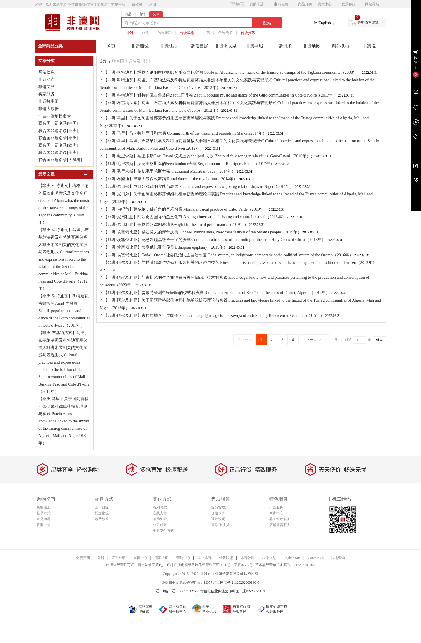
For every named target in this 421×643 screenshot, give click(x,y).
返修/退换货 (220, 525)
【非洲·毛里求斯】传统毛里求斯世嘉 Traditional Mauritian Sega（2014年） (169, 171)
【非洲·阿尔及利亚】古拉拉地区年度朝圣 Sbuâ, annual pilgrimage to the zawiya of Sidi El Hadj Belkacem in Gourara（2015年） (213, 315)
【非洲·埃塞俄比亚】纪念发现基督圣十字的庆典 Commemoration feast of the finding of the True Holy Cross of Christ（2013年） (214, 240)
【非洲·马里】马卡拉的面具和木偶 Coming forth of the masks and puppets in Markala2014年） (185, 133)
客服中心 (44, 525)
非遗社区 (248, 558)
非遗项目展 (197, 46)
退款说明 (218, 519)
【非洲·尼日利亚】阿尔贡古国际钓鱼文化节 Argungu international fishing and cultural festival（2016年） (194, 217)
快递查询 (338, 558)
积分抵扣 (340, 46)
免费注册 (44, 507)
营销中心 (183, 558)
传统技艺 (248, 33)
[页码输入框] (359, 340)
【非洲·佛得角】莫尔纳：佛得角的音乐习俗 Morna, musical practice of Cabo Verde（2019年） (185, 209)
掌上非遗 (205, 558)
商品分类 (305, 4)
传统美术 (225, 33)
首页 (111, 46)
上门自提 (102, 507)
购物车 (415, 62)
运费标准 (102, 519)
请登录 (137, 4)
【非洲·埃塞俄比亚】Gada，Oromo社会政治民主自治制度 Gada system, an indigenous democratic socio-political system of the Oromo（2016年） (228, 255)
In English (322, 23)
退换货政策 (220, 507)
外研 (129, 33)
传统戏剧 (187, 33)
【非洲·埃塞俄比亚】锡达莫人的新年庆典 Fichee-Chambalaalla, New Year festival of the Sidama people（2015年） (202, 232)
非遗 (145, 33)
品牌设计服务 (279, 519)
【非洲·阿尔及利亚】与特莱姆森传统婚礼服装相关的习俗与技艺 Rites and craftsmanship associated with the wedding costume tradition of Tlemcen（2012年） (240, 262)
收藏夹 (282, 4)
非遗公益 (269, 558)
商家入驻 (162, 558)
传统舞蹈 (165, 33)
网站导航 (374, 4)
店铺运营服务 (279, 525)
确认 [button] (379, 340)
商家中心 (276, 513)
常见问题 (44, 519)
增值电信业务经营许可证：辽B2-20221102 (232, 591)
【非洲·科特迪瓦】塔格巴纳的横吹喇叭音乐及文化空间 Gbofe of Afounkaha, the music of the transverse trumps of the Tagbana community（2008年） (232, 72)
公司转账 (160, 525)
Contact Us (316, 558)
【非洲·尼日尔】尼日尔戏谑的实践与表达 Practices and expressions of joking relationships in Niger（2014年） (198, 186)
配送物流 (102, 513)
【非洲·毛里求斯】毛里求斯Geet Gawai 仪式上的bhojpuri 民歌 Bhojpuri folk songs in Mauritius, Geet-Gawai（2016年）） (209, 156)
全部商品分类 (50, 46)
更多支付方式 (163, 531)
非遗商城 (140, 46)
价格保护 (218, 513)
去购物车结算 (368, 22)
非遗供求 (283, 46)
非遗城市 (168, 46)
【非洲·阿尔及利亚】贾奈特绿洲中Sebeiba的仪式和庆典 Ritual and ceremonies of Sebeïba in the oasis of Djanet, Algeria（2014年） (216, 292)
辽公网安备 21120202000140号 (236, 582)
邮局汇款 (160, 519)
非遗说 (369, 46)
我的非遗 (258, 4)
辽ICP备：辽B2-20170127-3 (177, 591)
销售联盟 (226, 558)
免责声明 (83, 558)
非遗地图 (311, 46)
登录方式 (44, 513)
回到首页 (237, 4)
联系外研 (119, 558)
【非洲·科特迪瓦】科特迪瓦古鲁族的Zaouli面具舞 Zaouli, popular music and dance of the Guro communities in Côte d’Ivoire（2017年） (64, 311)
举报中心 (140, 558)
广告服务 (276, 507)
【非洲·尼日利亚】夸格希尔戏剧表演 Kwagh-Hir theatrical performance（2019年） (175, 224)
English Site (292, 558)
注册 (152, 4)
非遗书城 (254, 46)
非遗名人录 (226, 46)
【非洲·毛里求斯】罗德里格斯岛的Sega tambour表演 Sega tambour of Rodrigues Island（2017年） (188, 163)
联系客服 (350, 4)
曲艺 (206, 33)
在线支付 (160, 513)
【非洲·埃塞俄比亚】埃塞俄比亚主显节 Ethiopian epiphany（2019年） (165, 247)
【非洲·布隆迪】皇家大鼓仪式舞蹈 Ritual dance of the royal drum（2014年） (170, 179)
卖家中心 (326, 4)
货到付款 (160, 507)
